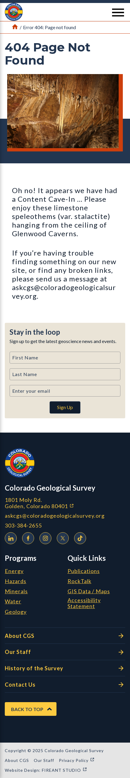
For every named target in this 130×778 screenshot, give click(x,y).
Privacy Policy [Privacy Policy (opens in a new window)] (77, 760)
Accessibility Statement (84, 603)
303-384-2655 (23, 525)
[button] (65, 12)
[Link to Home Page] (15, 27)
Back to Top (27, 709)
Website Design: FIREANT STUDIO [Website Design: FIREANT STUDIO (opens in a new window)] (46, 770)
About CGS (65, 636)
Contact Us (65, 684)
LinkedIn (9, 537)
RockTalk (79, 581)
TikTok (78, 537)
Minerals (16, 591)
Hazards (15, 581)
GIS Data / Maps (89, 591)
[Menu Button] (118, 12)
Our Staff (65, 652)
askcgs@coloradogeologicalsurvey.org (55, 516)
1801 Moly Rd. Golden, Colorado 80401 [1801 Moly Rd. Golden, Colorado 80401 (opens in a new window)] (65, 503)
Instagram (43, 537)
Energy (14, 571)
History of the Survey (65, 668)
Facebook (26, 537)
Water (13, 602)
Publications (84, 571)
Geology (16, 612)
